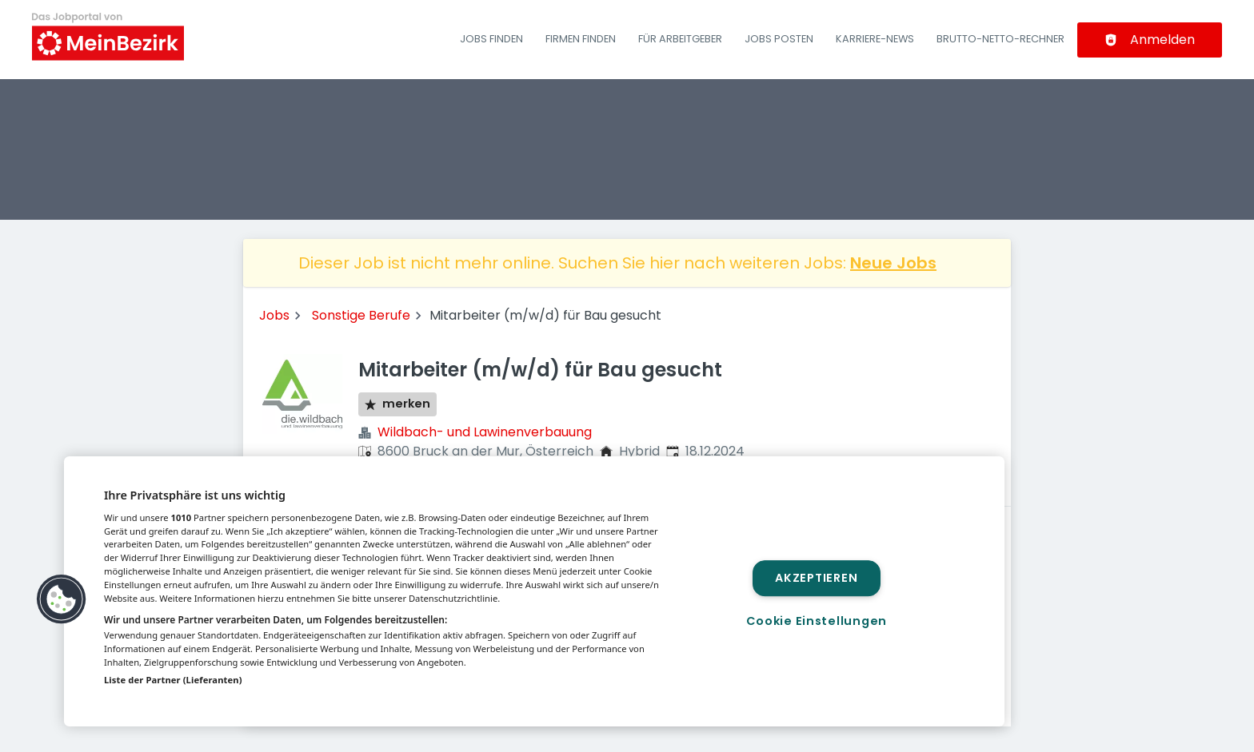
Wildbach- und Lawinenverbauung (484, 432)
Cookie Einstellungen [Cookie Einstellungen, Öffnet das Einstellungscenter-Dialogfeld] (816, 621)
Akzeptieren (816, 578)
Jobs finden (491, 39)
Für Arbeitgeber (680, 39)
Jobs (274, 315)
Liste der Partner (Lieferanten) (173, 680)
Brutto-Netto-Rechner (1000, 39)
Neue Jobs (893, 263)
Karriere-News (875, 39)
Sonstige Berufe (361, 315)
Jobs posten (779, 39)
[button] (61, 599)
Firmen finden (580, 39)
